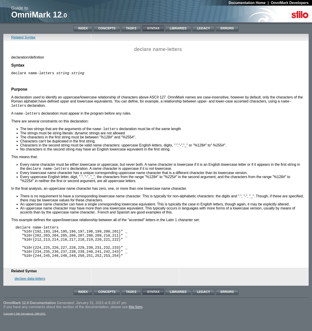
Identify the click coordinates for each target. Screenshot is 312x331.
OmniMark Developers (290, 3)
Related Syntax (23, 37)
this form (135, 319)
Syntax (153, 28)
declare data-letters (30, 291)
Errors (227, 28)
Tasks (131, 28)
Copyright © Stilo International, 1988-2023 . (24, 326)
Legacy (203, 28)
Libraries (178, 28)
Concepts (107, 28)
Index (83, 28)
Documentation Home (247, 3)
